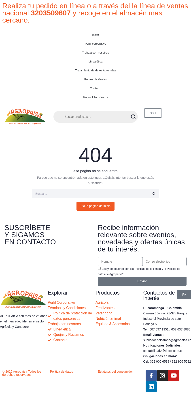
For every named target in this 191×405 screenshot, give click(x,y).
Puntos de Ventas (95, 79)
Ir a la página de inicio (95, 206)
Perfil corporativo (95, 43)
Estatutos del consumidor (115, 371)
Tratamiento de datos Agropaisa (95, 70)
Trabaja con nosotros (95, 52)
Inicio (95, 34)
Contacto (95, 88)
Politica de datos (61, 371)
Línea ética (96, 61)
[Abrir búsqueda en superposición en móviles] (95, 116)
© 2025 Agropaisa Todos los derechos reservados (21, 373)
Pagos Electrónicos (95, 97)
